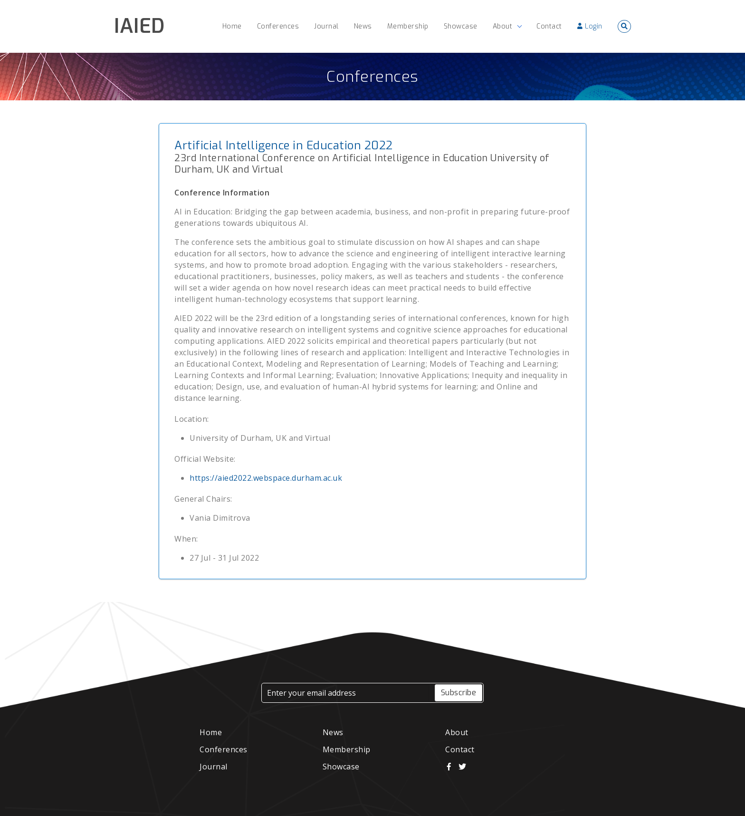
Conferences (372, 77)
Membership (347, 749)
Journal (214, 766)
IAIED (139, 26)
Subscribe (459, 693)
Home (211, 732)
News (333, 732)
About (456, 732)
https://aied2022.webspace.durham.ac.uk (266, 478)
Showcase (341, 766)
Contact (460, 749)
